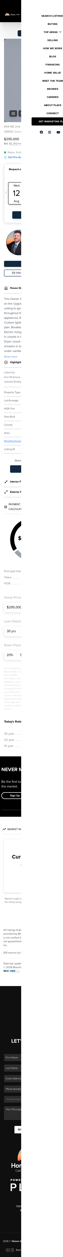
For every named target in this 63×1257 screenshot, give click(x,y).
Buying (31, 967)
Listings (31, 962)
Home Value (31, 981)
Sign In (50, 3)
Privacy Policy (17, 1252)
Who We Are (31, 986)
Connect (31, 991)
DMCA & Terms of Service (40, 1252)
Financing (31, 976)
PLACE (35, 1208)
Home (31, 957)
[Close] (57, 1223)
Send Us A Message (31, 1093)
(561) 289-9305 (31, 1179)
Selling (31, 971)
